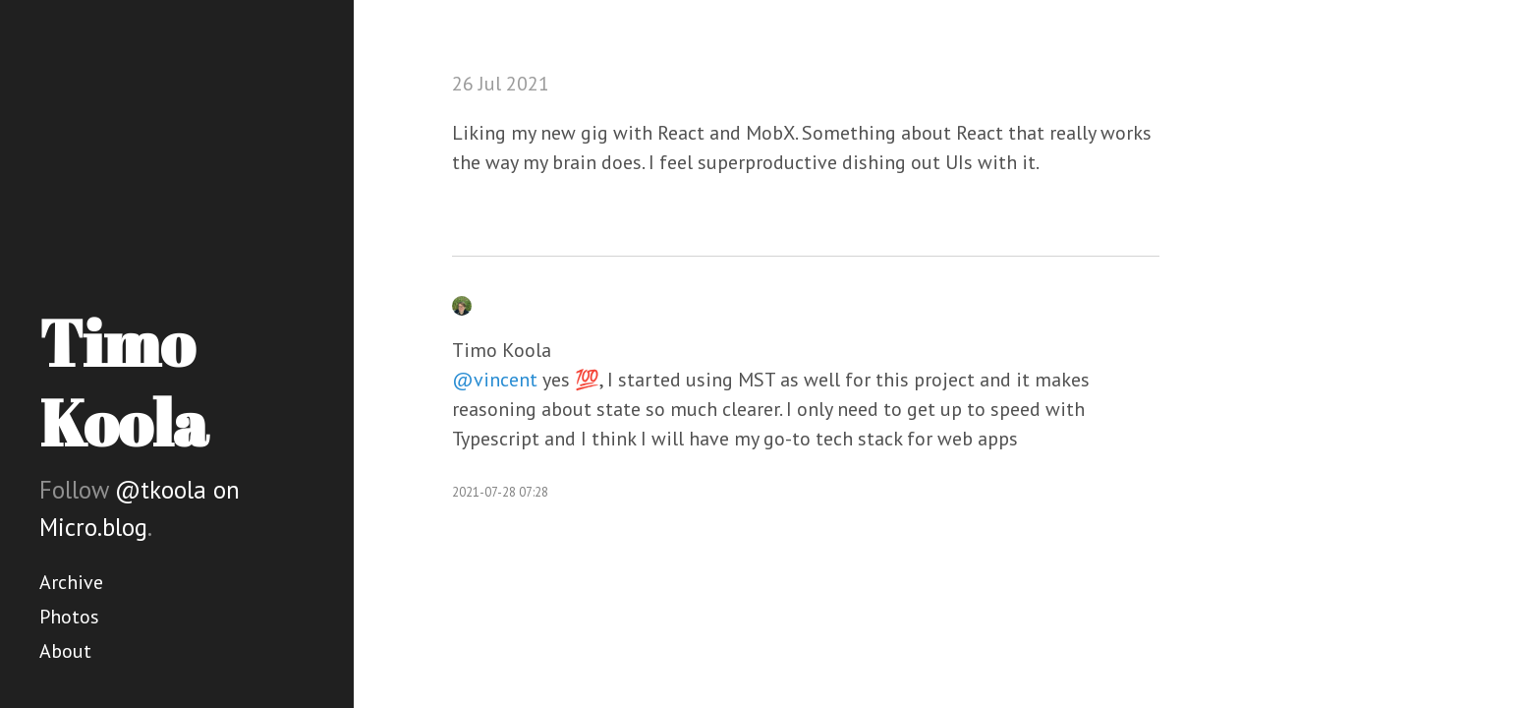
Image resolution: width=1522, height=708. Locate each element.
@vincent (494, 379)
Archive (71, 582)
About (65, 651)
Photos (69, 616)
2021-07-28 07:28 (500, 492)
